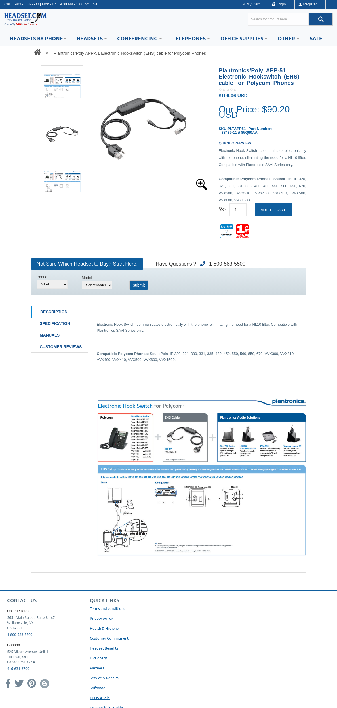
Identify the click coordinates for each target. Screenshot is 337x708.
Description (54, 312)
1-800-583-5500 (26, 4)
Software (97, 687)
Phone (42, 277)
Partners (97, 667)
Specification (55, 323)
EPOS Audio (100, 697)
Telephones (191, 38)
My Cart (253, 4)
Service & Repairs (104, 677)
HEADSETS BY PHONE (38, 38)
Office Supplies (243, 38)
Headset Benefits (104, 648)
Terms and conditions (107, 608)
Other (288, 38)
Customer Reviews (61, 346)
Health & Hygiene (104, 628)
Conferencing (139, 38)
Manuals (50, 335)
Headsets (92, 38)
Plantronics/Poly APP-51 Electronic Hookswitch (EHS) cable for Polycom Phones (130, 53)
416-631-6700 (18, 668)
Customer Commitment (109, 638)
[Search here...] (278, 19)
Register (310, 4)
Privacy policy (101, 618)
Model (87, 278)
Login (281, 4)
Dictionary (98, 658)
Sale (316, 38)
